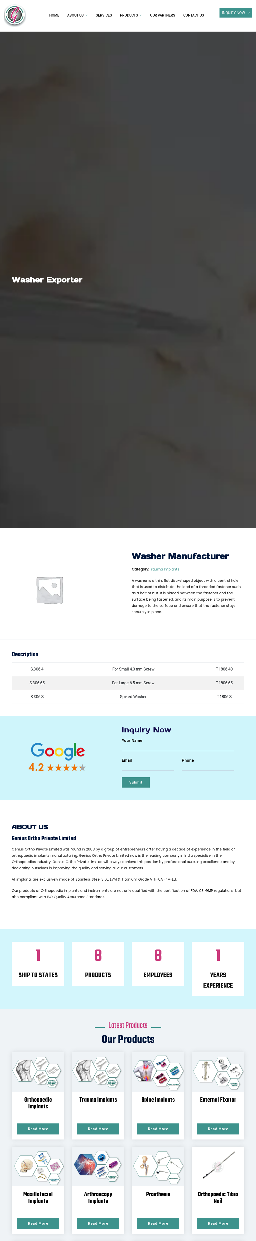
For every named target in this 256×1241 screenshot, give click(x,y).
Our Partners (162, 15)
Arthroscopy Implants (98, 1198)
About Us (77, 15)
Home (54, 15)
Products (131, 15)
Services (104, 15)
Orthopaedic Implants (38, 1104)
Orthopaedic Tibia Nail (218, 1198)
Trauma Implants (164, 569)
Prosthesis (158, 1194)
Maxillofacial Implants (38, 1198)
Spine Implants (158, 1100)
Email (127, 760)
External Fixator (218, 1100)
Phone (188, 760)
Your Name (132, 740)
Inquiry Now (236, 13)
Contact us (193, 15)
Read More (38, 1129)
